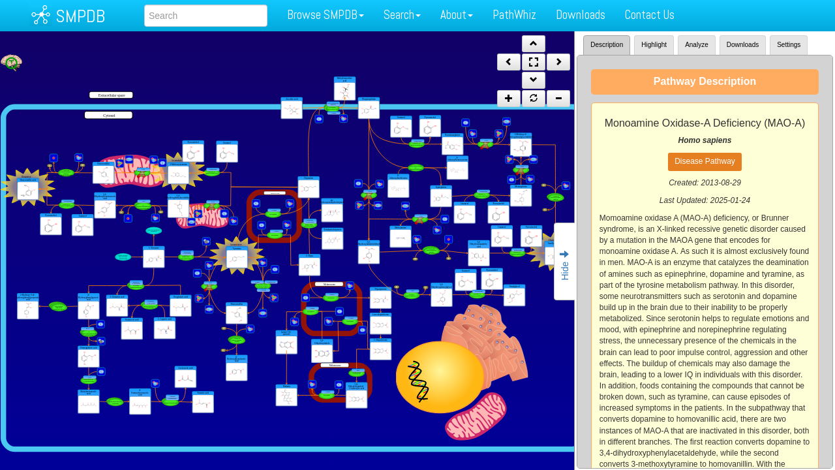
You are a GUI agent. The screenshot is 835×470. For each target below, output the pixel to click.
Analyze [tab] (696, 44)
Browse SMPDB (325, 15)
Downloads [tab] (743, 44)
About (456, 15)
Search (402, 15)
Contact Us (650, 15)
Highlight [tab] (654, 44)
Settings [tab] (788, 44)
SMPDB (80, 16)
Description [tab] (606, 44)
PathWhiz (514, 15)
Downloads (580, 15)
